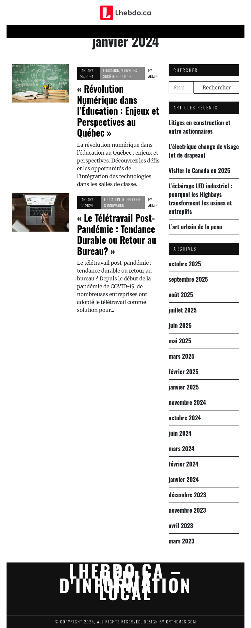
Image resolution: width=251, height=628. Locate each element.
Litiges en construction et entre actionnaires (199, 126)
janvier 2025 (184, 387)
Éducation (204, 31)
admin (153, 76)
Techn (95, 31)
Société (175, 31)
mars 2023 (181, 541)
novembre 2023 (187, 510)
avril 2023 (181, 525)
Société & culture (117, 76)
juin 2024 (180, 433)
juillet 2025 (183, 310)
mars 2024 (181, 448)
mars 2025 (181, 356)
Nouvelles (68, 31)
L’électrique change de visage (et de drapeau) (204, 150)
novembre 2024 (187, 402)
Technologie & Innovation (122, 202)
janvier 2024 (184, 479)
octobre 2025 (185, 263)
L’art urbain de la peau (195, 226)
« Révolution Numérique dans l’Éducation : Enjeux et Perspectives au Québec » (118, 110)
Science (150, 31)
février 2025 (183, 371)
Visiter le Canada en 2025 (199, 170)
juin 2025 (180, 325)
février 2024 (183, 464)
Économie (121, 31)
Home (42, 31)
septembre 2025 (188, 279)
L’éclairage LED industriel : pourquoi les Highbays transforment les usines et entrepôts (200, 198)
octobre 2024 (185, 417)
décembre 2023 (187, 494)
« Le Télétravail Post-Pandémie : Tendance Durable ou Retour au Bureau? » (116, 234)
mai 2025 (180, 340)
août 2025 (181, 294)
